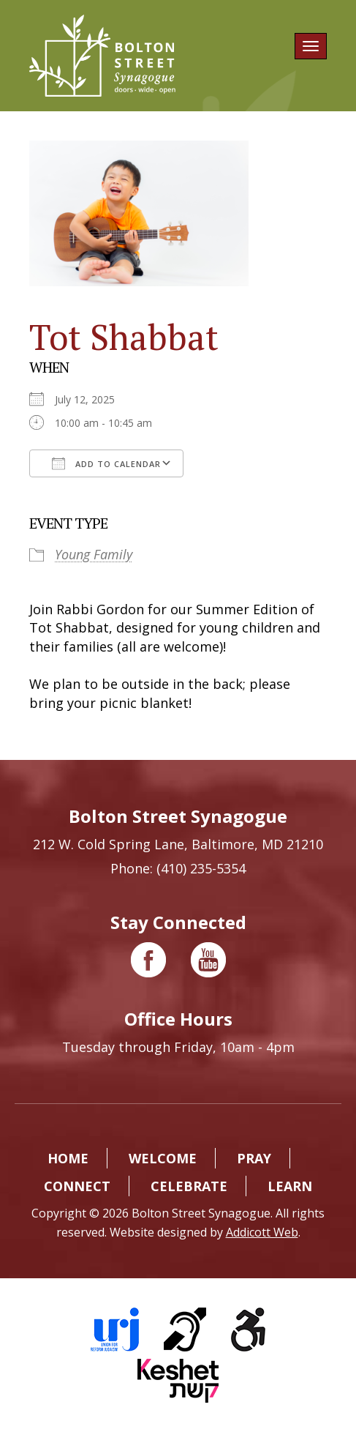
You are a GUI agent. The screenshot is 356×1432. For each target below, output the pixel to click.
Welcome (163, 1158)
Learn (290, 1186)
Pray (254, 1158)
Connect (77, 1186)
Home (68, 1158)
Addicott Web (262, 1232)
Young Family (93, 554)
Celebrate (189, 1186)
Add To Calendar (106, 463)
